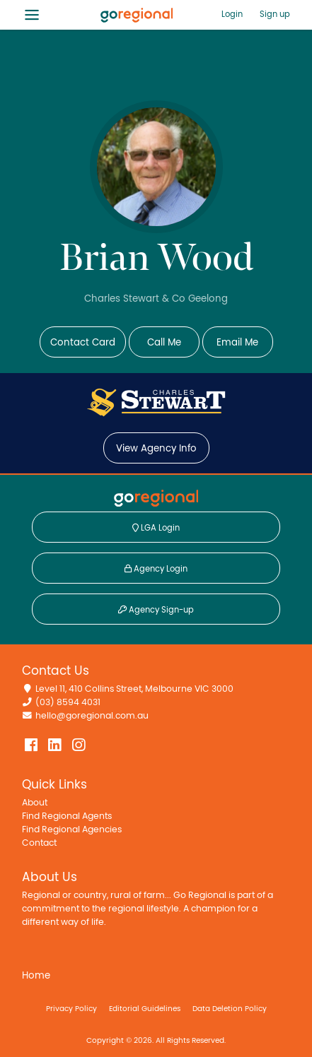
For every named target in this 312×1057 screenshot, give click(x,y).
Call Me (164, 343)
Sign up (275, 14)
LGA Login (156, 528)
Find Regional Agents (67, 816)
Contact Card (82, 343)
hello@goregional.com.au (92, 716)
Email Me (237, 343)
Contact (39, 843)
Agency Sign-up (156, 610)
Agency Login (156, 569)
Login (232, 14)
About (34, 803)
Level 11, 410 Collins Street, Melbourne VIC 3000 (134, 689)
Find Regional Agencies (72, 829)
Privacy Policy (71, 1008)
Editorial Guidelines (144, 1008)
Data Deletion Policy (229, 1008)
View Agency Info (156, 449)
